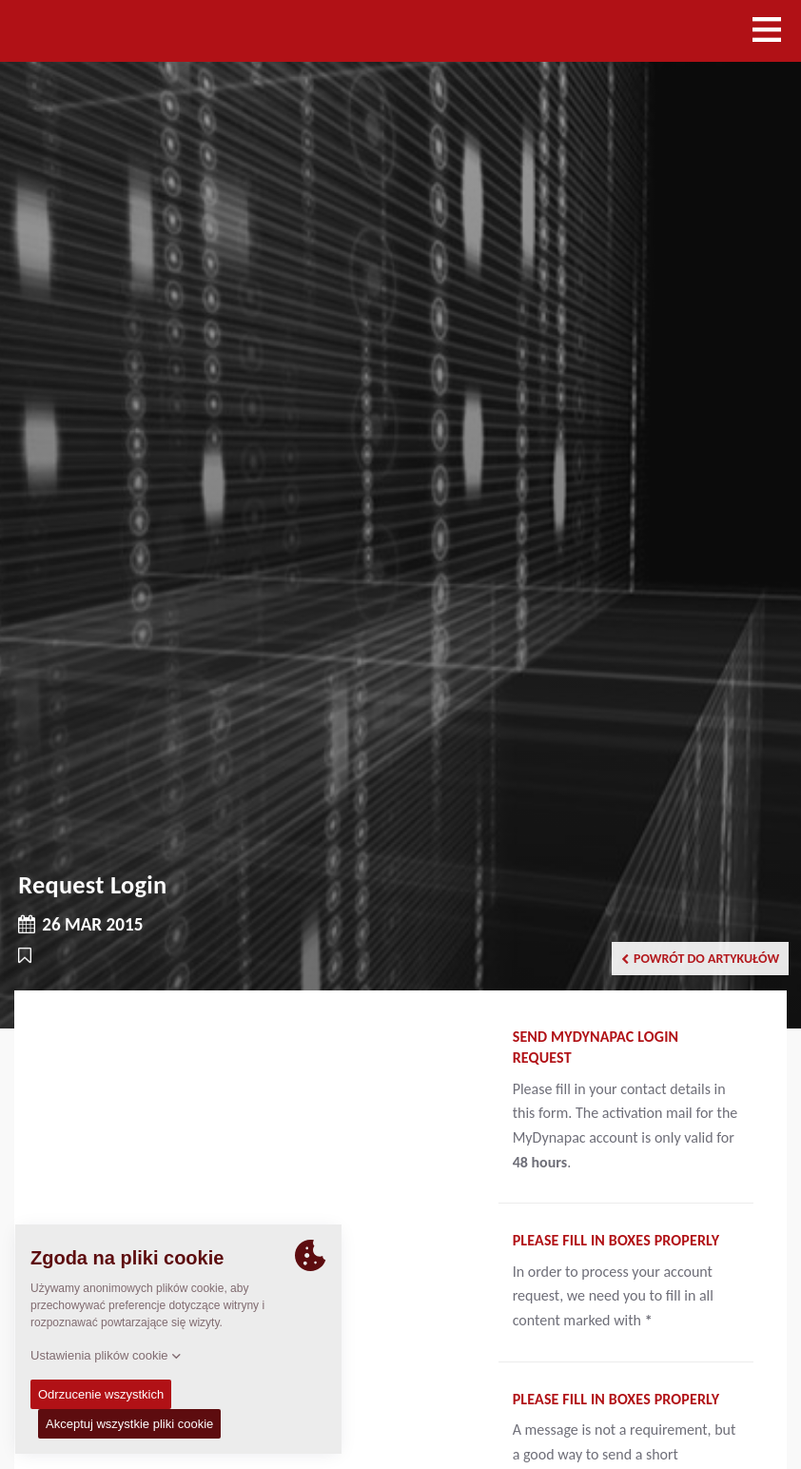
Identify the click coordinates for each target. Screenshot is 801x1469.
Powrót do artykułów (700, 958)
